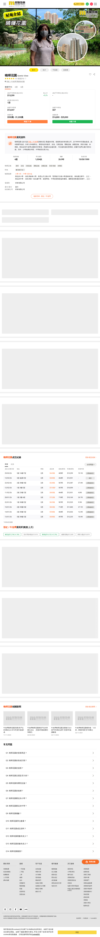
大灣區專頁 (71, 876)
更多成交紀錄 (90, 457)
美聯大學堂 (87, 907)
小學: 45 (18, 174)
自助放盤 (38, 873)
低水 (20, 884)
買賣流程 (22, 898)
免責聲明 (78, 922)
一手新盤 (22, 873)
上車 (20, 878)
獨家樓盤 (22, 890)
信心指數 (54, 876)
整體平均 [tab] (8, 87)
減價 (20, 881)
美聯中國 (86, 881)
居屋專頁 (22, 895)
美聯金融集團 (88, 887)
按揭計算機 (38, 887)
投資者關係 (6, 876)
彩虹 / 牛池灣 (33, 142)
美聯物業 (86, 873)
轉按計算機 (38, 893)
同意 (92, 934)
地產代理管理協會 (73, 890)
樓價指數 (54, 873)
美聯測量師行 (88, 895)
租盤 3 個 (72, 122)
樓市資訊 (70, 878)
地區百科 (54, 890)
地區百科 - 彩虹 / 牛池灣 (50, 196)
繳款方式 (38, 895)
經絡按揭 (86, 901)
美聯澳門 (86, 884)
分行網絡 (38, 878)
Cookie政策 (50, 934)
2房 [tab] (16, 87)
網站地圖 (6, 884)
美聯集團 (6, 873)
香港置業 (86, 898)
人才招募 (6, 881)
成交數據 (54, 884)
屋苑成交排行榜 (56, 887)
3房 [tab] (21, 87)
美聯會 (86, 904)
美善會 (70, 887)
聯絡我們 (38, 884)
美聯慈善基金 (72, 884)
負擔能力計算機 (40, 890)
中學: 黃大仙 (27, 174)
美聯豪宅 (22, 887)
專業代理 (38, 876)
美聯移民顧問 (88, 890)
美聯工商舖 (87, 878)
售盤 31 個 (27, 122)
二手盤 (21, 876)
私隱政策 (85, 922)
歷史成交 (54, 881)
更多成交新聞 (91, 707)
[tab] (6, 464)
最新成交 (54, 878)
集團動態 (6, 878)
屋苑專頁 (70, 873)
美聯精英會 (71, 881)
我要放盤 (90, 925)
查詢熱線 (38, 881)
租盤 (20, 893)
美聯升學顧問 (88, 893)
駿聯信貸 (86, 909)
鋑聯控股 (86, 876)
